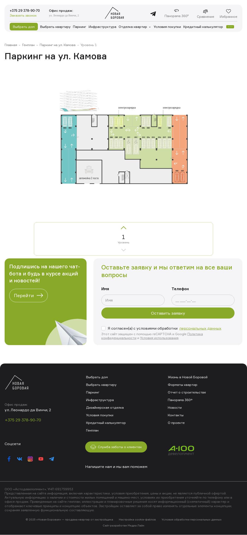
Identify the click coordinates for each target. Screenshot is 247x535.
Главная (11, 45)
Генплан (28, 45)
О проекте (176, 422)
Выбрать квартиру (55, 27)
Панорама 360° (180, 400)
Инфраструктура (102, 27)
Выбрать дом (24, 27)
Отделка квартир (133, 27)
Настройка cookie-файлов (137, 519)
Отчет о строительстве (187, 392)
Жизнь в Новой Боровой (187, 377)
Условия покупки (167, 27)
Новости (175, 407)
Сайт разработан (115, 525)
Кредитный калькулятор (203, 27)
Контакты (176, 415)
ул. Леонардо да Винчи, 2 (68, 15)
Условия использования (159, 338)
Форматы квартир (182, 384)
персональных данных (200, 328)
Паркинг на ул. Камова (57, 45)
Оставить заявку (168, 313)
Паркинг (79, 27)
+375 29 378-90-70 (27, 10)
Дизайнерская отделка (105, 407)
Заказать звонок (23, 16)
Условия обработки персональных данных (191, 519)
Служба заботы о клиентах (119, 446)
